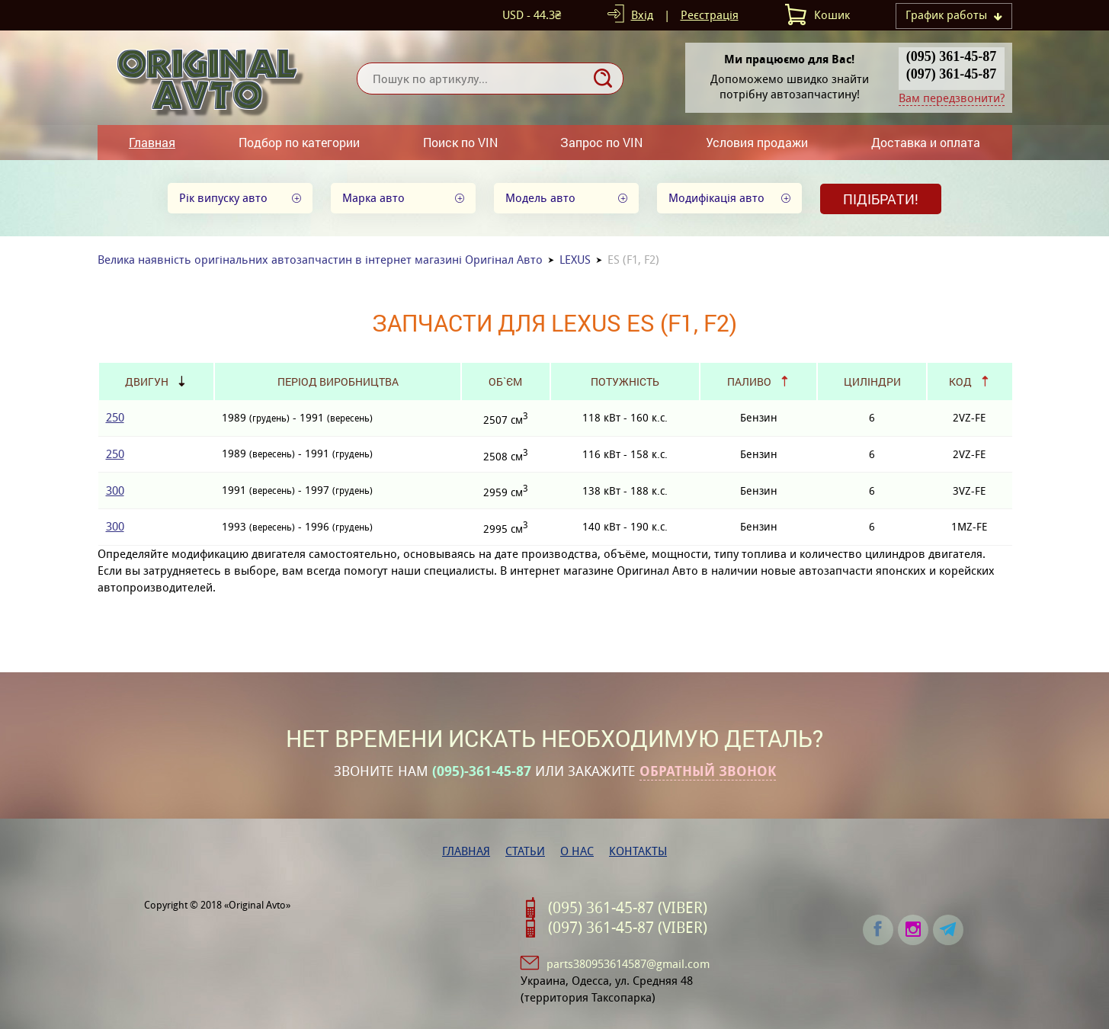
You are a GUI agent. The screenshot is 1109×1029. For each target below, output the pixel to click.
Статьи (525, 851)
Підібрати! (880, 199)
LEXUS (575, 259)
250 (115, 417)
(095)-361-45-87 (481, 771)
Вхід (642, 15)
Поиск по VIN (460, 142)
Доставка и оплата (925, 142)
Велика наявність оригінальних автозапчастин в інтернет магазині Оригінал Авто (320, 259)
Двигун (146, 381)
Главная (152, 142)
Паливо (749, 381)
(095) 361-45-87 (951, 56)
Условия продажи (757, 142)
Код (960, 381)
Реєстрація (710, 15)
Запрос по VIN (601, 142)
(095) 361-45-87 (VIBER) (627, 907)
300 (115, 490)
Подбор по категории (299, 142)
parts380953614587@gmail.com (628, 964)
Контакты (638, 851)
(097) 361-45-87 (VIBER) (627, 927)
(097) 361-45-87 (951, 74)
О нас (577, 851)
